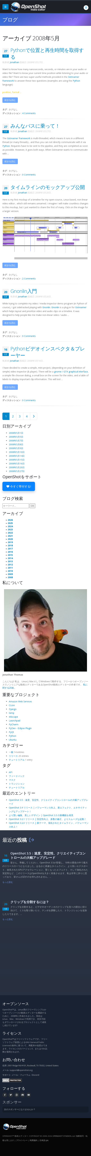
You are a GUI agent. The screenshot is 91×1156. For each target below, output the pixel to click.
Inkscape (13, 716)
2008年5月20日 (17, 467)
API (10, 772)
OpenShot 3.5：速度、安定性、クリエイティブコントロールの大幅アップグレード (48, 855)
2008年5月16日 (17, 463)
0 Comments (29, 174)
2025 (10, 523)
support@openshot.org (21, 1070)
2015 (10, 554)
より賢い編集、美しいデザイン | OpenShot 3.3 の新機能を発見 (41, 815)
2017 (10, 548)
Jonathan (14, 62)
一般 (11, 752)
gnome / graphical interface (71, 371)
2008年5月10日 (17, 452)
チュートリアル (17, 759)
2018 (10, 545)
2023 (10, 529)
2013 (10, 561)
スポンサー (12, 1102)
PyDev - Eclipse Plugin (20, 728)
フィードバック (17, 776)
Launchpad (14, 720)
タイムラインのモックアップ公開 (47, 187)
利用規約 (33, 1140)
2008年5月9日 (16, 448)
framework (18, 138)
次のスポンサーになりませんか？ (19, 1109)
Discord (35, 1075)
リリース (13, 755)
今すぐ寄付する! (18, 486)
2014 (10, 558)
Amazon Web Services (20, 701)
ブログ (10, 19)
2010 (10, 570)
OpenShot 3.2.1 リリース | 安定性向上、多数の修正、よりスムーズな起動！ (47, 819)
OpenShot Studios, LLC (64, 1136)
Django (13, 709)
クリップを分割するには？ (29, 902)
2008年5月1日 (16, 432)
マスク (12, 779)
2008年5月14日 (17, 455)
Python (76, 80)
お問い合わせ (13, 1059)
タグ (6, 765)
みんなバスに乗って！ (35, 125)
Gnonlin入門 (23, 291)
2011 (10, 567)
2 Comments (29, 278)
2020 (10, 539)
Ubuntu (12, 739)
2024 (10, 526)
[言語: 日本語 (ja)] (86, 7)
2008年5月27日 (17, 471)
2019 (10, 542)
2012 (10, 564)
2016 (10, 551)
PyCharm (13, 724)
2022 (10, 532)
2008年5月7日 (16, 440)
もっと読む (7, 882)
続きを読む (10, 100)
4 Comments (29, 113)
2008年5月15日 (17, 459)
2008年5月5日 (16, 436)
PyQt (11, 732)
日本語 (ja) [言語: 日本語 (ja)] (43, 1140)
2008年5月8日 (16, 444)
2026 (10, 519)
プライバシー (22, 1140)
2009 (10, 574)
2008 (10, 577)
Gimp (11, 712)
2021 (10, 535)
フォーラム (25, 1075)
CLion (12, 705)
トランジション (17, 783)
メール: (15, 1075)
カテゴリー (12, 745)
